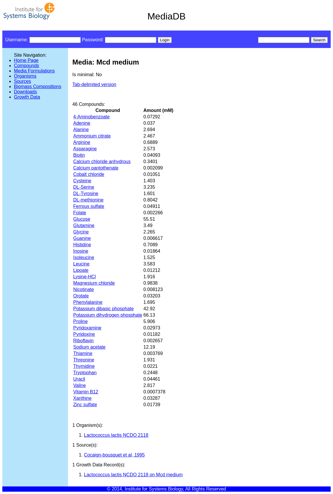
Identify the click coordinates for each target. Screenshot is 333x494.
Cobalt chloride (88, 174)
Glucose (81, 219)
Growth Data (27, 96)
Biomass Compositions (37, 86)
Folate (79, 212)
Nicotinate (83, 289)
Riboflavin (83, 340)
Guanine (82, 238)
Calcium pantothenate (96, 167)
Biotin (79, 155)
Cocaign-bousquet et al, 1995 (114, 454)
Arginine (81, 142)
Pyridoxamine (87, 327)
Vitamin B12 (85, 391)
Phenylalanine (88, 302)
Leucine (81, 263)
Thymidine (84, 366)
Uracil (79, 379)
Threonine (83, 359)
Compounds (26, 65)
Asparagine (85, 148)
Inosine (80, 251)
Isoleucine (83, 257)
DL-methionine (88, 199)
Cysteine (82, 180)
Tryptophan (84, 372)
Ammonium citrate (92, 135)
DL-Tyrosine (85, 193)
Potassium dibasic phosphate (103, 308)
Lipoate (81, 270)
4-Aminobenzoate (91, 116)
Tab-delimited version (94, 84)
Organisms (25, 76)
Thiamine (82, 353)
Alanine (81, 129)
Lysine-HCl (84, 276)
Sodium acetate (89, 347)
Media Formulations (34, 70)
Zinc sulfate (85, 404)
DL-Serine (83, 187)
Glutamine (83, 225)
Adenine (81, 123)
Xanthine (82, 398)
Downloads (25, 91)
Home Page (26, 60)
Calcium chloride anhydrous (101, 161)
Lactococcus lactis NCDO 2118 (116, 435)
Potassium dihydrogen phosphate (107, 315)
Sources (22, 81)
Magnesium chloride (94, 283)
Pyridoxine (84, 334)
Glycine (81, 231)
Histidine (82, 244)
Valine (79, 385)
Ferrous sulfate (88, 206)
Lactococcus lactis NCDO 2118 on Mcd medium (133, 474)
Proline (80, 321)
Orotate (81, 295)
